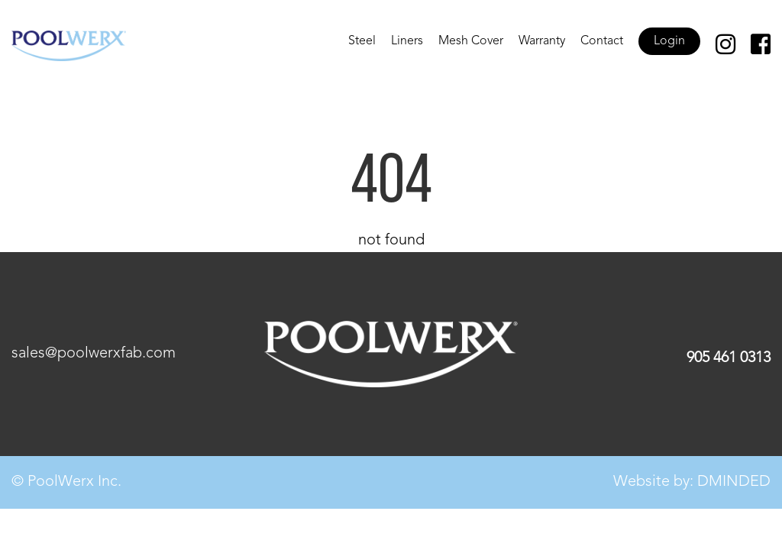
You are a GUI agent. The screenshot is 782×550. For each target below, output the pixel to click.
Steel (362, 41)
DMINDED (734, 482)
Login (669, 41)
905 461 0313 (729, 358)
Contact (601, 41)
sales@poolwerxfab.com (93, 353)
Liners (407, 41)
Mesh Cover (470, 41)
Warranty (542, 41)
